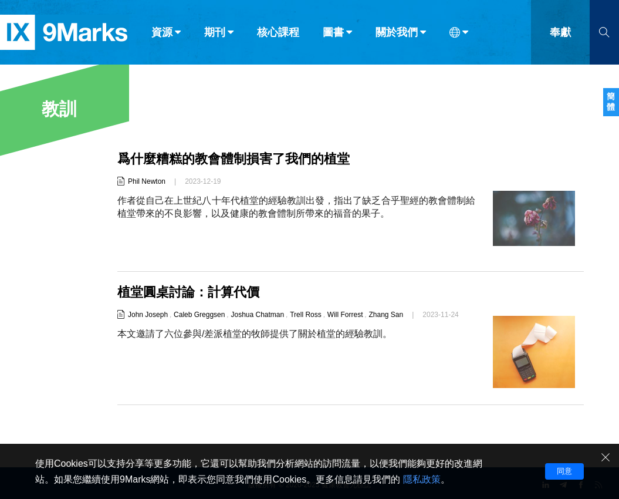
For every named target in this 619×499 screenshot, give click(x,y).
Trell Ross (306, 315)
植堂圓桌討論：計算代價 (188, 292)
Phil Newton (146, 181)
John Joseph (148, 315)
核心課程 (278, 34)
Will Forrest (345, 315)
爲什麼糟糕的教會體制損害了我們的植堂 (233, 158)
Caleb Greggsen (199, 315)
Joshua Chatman (257, 315)
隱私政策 (422, 479)
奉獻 (560, 34)
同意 (564, 471)
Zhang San (386, 315)
